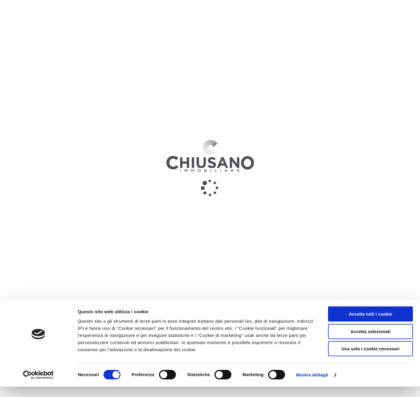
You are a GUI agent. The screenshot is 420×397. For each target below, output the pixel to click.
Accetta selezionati (370, 341)
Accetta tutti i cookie (370, 324)
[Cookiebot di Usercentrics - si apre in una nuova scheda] (38, 385)
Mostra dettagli (312, 385)
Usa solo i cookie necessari (370, 359)
